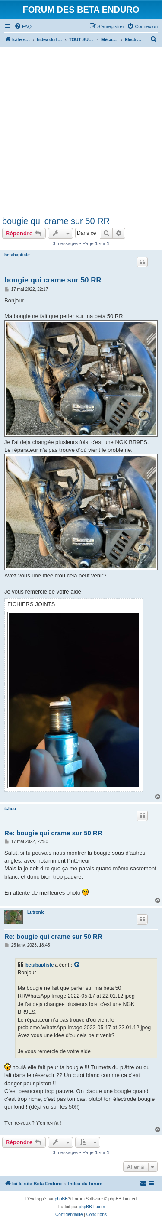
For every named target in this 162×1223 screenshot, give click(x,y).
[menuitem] (23, 26)
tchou (10, 808)
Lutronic (35, 912)
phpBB (61, 1199)
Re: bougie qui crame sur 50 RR (53, 833)
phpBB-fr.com (92, 1206)
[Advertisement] (81, 130)
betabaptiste (17, 255)
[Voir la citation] (77, 965)
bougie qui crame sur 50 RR (56, 221)
